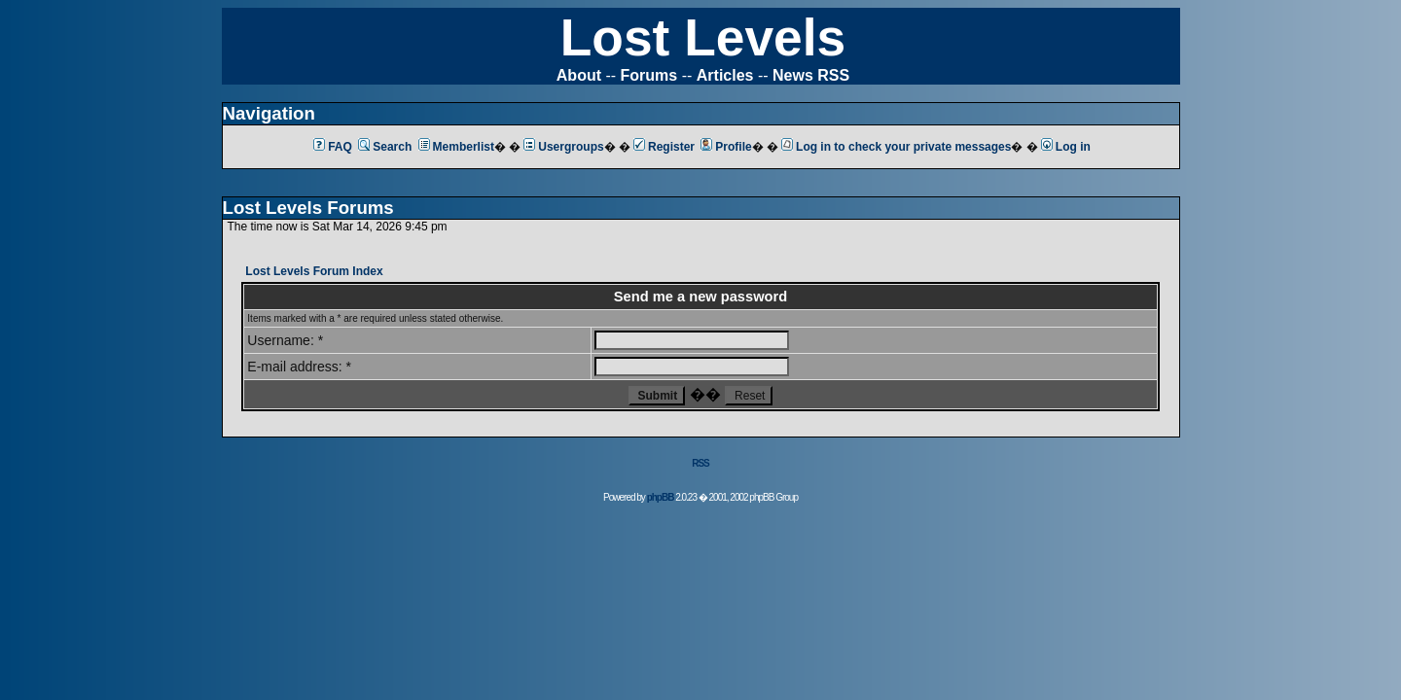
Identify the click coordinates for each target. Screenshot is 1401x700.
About (579, 75)
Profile (725, 147)
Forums (649, 75)
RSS (700, 463)
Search (385, 147)
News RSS (810, 75)
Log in (1066, 147)
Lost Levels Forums (308, 207)
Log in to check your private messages (896, 147)
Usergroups (563, 147)
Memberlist (456, 147)
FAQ (332, 147)
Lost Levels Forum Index (313, 271)
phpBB (660, 497)
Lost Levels (702, 37)
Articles (725, 75)
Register (664, 147)
